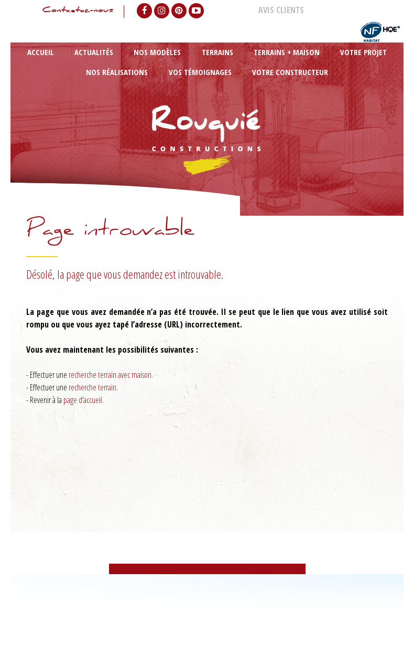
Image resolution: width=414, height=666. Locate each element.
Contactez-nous (70, 11)
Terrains (154, 65)
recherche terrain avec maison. (111, 393)
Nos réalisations (301, 65)
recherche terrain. (93, 405)
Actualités (72, 65)
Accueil (39, 65)
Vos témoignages (359, 65)
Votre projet (251, 65)
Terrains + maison (200, 65)
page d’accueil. (83, 418)
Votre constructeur (207, 109)
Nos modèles (114, 65)
